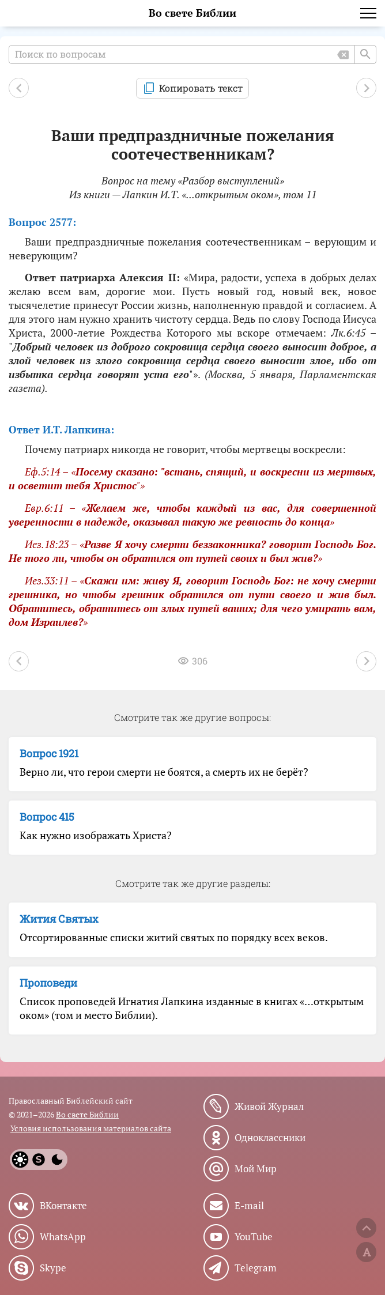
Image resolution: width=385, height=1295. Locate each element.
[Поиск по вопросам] (192, 54)
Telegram (256, 1268)
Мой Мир (256, 1168)
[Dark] (57, 1159)
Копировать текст (201, 88)
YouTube (254, 1236)
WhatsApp (63, 1236)
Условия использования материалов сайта (90, 1128)
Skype (53, 1268)
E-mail (249, 1205)
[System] (38, 1159)
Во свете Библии (192, 13)
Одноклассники (270, 1137)
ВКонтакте (63, 1205)
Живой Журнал (269, 1106)
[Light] (20, 1159)
